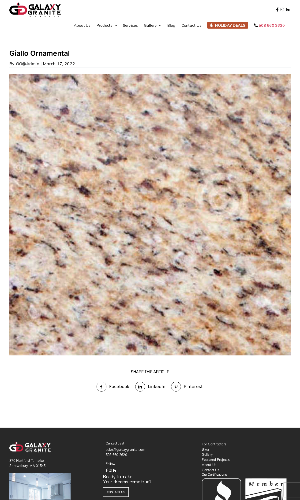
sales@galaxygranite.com (125, 450)
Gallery (207, 454)
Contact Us (210, 470)
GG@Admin (27, 63)
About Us (209, 465)
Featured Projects (216, 460)
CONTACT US (116, 492)
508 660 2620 (116, 455)
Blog (205, 449)
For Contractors (214, 444)
